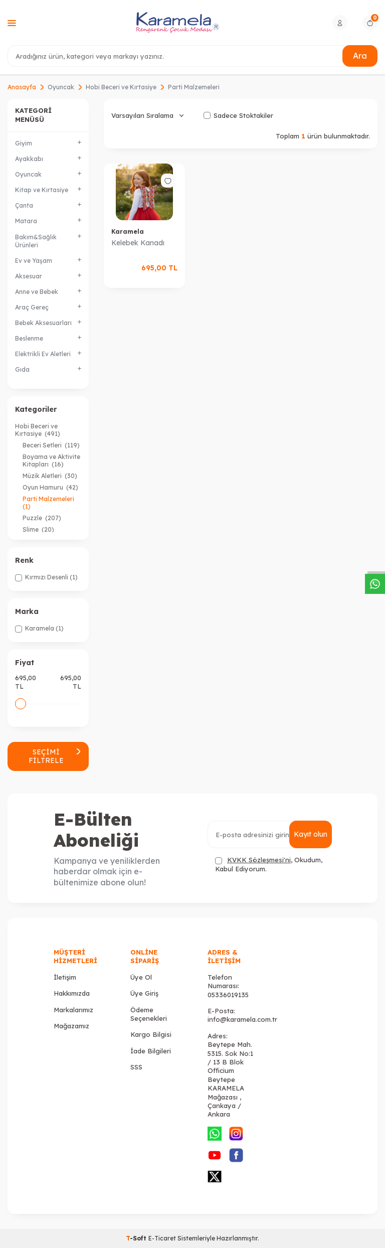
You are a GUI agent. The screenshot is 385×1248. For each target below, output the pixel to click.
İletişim (65, 977)
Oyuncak (61, 87)
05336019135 (228, 995)
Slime (38, 529)
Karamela (127, 231)
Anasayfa (22, 87)
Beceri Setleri (51, 445)
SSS (136, 1067)
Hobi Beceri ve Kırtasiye (121, 87)
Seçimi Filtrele (55, 756)
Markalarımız (73, 1010)
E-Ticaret (162, 1238)
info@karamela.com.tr (242, 1019)
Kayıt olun (310, 834)
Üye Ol (141, 977)
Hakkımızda (72, 993)
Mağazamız (71, 1026)
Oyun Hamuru (50, 487)
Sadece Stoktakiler (238, 115)
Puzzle (42, 518)
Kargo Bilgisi (150, 1034)
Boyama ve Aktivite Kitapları (51, 460)
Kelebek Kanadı (137, 242)
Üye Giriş (144, 993)
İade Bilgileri (150, 1051)
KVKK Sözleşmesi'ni (259, 860)
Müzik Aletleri (50, 476)
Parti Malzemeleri (49, 502)
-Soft (137, 1238)
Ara (360, 56)
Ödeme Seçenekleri (148, 1014)
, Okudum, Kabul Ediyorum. (268, 864)
